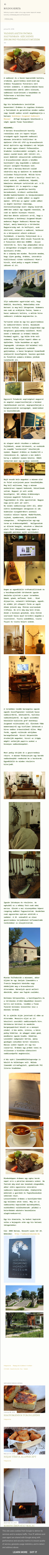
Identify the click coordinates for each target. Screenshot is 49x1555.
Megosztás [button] (7, 1365)
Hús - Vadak (24, 1369)
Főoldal (9, 19)
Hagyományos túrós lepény (22, 1415)
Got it (33, 1552)
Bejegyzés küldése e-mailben (22, 1365)
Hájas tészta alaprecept (20, 1456)
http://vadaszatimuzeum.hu (27, 1234)
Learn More (20, 1552)
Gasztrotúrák (14, 1369)
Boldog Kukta (12, 8)
